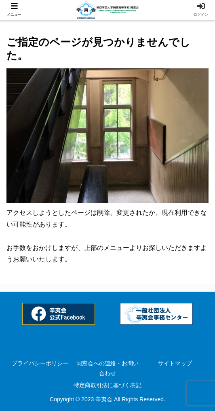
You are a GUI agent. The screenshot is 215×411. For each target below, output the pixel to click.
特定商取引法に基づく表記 (107, 385)
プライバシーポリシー (40, 363)
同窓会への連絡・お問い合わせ (107, 368)
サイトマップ (175, 363)
